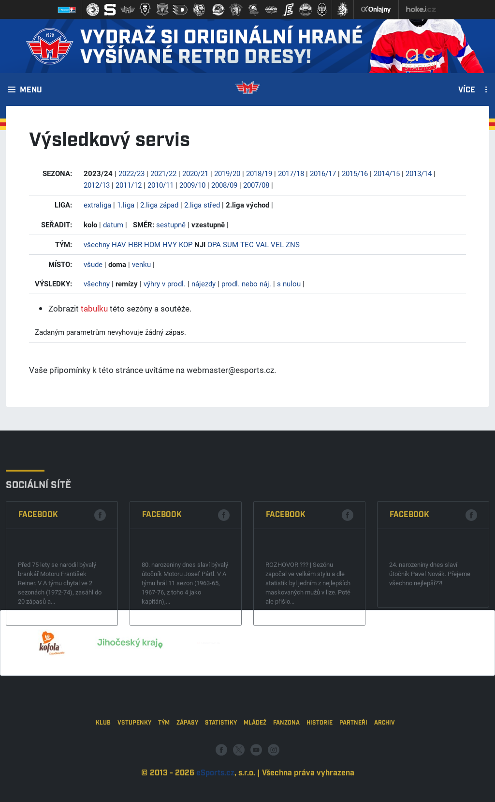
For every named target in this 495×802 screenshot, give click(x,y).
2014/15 (387, 173)
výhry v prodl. (165, 283)
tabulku (94, 308)
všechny (97, 244)
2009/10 (192, 185)
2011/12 (129, 185)
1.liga (125, 204)
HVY (169, 244)
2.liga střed (202, 204)
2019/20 (227, 173)
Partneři (353, 754)
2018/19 (259, 173)
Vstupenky (134, 754)
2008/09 (224, 185)
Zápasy (187, 754)
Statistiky (221, 754)
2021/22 (163, 173)
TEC (247, 244)
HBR (135, 244)
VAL (262, 244)
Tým (164, 754)
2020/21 (195, 173)
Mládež (255, 754)
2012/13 (97, 185)
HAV (119, 244)
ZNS (293, 244)
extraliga (97, 204)
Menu (31, 90)
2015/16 (355, 173)
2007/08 (256, 185)
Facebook (38, 563)
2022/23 (131, 173)
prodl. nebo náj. (246, 283)
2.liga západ (159, 204)
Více (466, 90)
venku (141, 264)
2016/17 (323, 173)
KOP (185, 244)
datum (113, 224)
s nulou (289, 283)
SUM (230, 244)
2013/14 (419, 173)
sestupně (171, 224)
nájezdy (203, 283)
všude (93, 264)
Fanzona (286, 754)
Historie (319, 754)
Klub (103, 754)
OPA (214, 244)
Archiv (384, 754)
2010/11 (160, 185)
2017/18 (291, 173)
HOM (152, 244)
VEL (277, 244)
